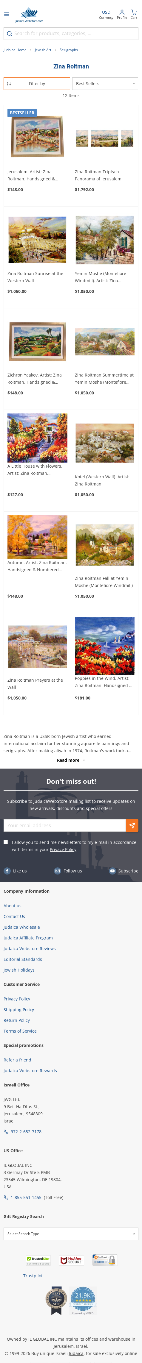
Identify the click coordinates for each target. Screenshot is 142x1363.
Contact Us (14, 916)
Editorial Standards (23, 959)
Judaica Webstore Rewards (30, 1070)
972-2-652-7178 (26, 1131)
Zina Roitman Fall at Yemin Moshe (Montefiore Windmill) (104, 581)
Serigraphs (69, 49)
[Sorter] (105, 83)
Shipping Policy (19, 1009)
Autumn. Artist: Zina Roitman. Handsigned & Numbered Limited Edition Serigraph (37, 566)
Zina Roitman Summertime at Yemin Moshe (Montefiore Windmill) (104, 379)
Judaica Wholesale (22, 927)
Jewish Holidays (19, 970)
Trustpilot (33, 1275)
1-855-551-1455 (26, 1197)
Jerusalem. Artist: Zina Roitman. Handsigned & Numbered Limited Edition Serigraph (34, 175)
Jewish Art (43, 49)
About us (12, 905)
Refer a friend (17, 1060)
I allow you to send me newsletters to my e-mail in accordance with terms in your (74, 845)
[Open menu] (7, 15)
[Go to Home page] (29, 15)
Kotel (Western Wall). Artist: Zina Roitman (102, 480)
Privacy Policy (63, 849)
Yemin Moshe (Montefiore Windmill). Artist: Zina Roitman (100, 277)
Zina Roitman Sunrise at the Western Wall (35, 277)
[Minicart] (134, 15)
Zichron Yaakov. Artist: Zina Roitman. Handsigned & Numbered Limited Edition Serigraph (34, 379)
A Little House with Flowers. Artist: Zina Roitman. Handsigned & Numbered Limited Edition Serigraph (34, 470)
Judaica (76, 1353)
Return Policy (17, 1020)
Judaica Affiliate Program (28, 938)
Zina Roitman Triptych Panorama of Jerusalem (98, 175)
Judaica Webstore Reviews (30, 948)
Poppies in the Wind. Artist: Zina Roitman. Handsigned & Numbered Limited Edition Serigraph (103, 682)
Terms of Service (20, 1031)
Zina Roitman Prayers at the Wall (35, 683)
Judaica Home (15, 49)
